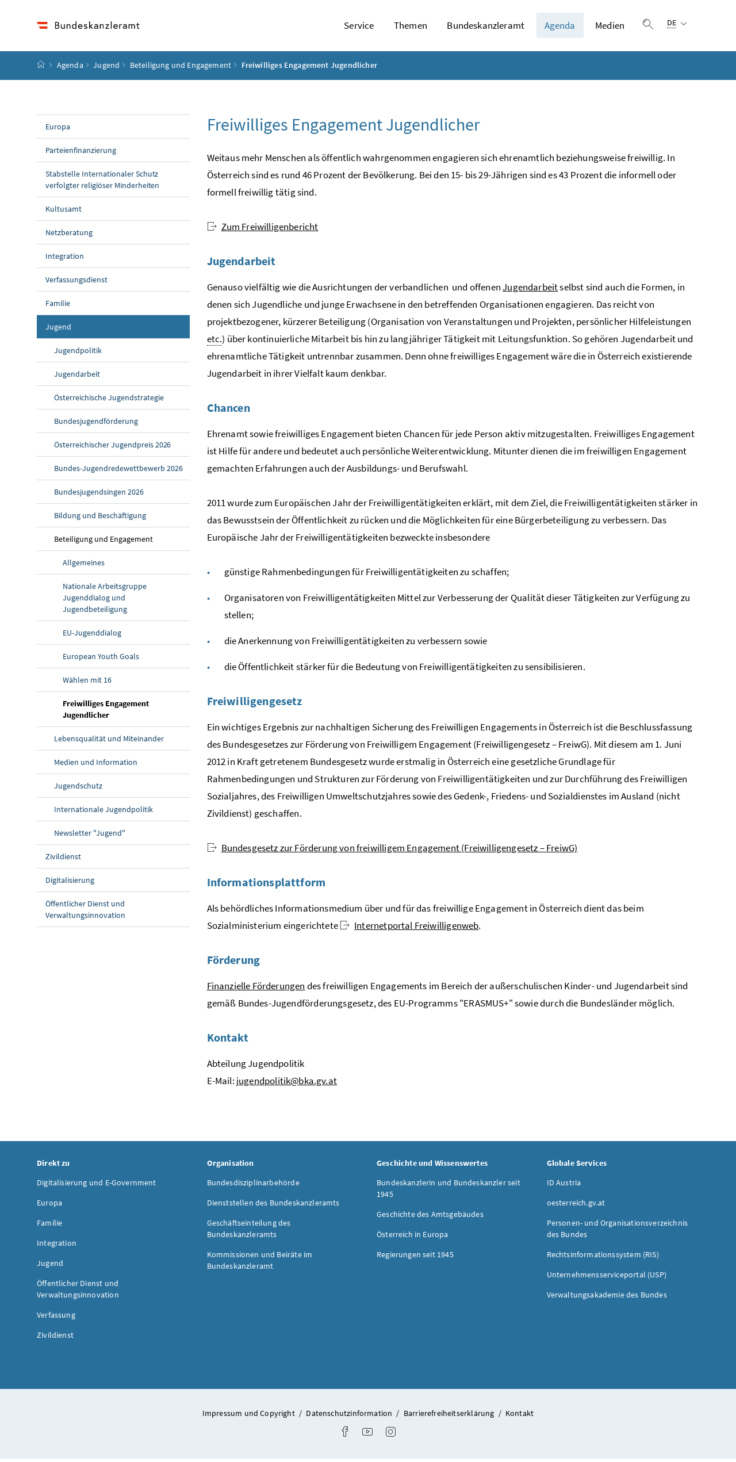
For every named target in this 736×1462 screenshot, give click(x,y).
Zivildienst (63, 859)
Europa (57, 129)
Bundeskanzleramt (485, 27)
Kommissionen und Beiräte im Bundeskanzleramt (260, 1263)
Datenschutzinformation (350, 1416)
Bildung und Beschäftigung (100, 518)
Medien (609, 27)
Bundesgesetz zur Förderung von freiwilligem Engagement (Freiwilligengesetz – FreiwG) (392, 850)
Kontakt (519, 1416)
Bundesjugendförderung (96, 424)
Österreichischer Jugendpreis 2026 (112, 447)
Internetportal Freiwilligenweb (409, 928)
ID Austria (564, 1185)
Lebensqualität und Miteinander (109, 741)
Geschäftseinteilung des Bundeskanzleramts (249, 1231)
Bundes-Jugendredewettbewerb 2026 (118, 471)
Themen (410, 27)
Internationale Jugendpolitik (103, 812)
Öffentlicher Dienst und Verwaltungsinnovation (85, 912)
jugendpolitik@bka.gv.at (286, 1083)
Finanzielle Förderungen (256, 988)
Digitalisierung (69, 883)
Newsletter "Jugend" (89, 835)
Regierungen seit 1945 (415, 1257)
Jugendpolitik (78, 353)
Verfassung (56, 1317)
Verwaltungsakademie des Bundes (607, 1297)
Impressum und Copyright (249, 1416)
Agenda (560, 27)
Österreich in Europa (412, 1237)
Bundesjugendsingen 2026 (99, 494)
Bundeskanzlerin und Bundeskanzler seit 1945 (448, 1191)
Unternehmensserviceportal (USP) (606, 1277)
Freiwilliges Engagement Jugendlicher (113, 712)
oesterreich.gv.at (576, 1205)
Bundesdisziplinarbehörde (253, 1185)
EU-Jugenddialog (92, 635)
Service (359, 27)
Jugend (106, 68)
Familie (57, 306)
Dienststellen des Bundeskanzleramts (273, 1205)
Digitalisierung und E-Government (96, 1185)
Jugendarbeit (77, 377)
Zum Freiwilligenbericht (263, 229)
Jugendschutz (78, 788)
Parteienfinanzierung (80, 153)
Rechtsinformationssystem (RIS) (603, 1257)
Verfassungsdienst (76, 282)
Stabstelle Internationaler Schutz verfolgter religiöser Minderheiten (102, 182)
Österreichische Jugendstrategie (109, 400)
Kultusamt (63, 211)
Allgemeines (84, 565)
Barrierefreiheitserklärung (450, 1416)
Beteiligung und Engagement (181, 68)
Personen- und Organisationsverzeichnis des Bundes (617, 1231)
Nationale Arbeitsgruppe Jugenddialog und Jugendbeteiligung (105, 600)
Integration (64, 259)
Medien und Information (95, 765)
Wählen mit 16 (87, 683)
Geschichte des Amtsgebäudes (430, 1217)
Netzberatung (69, 235)
